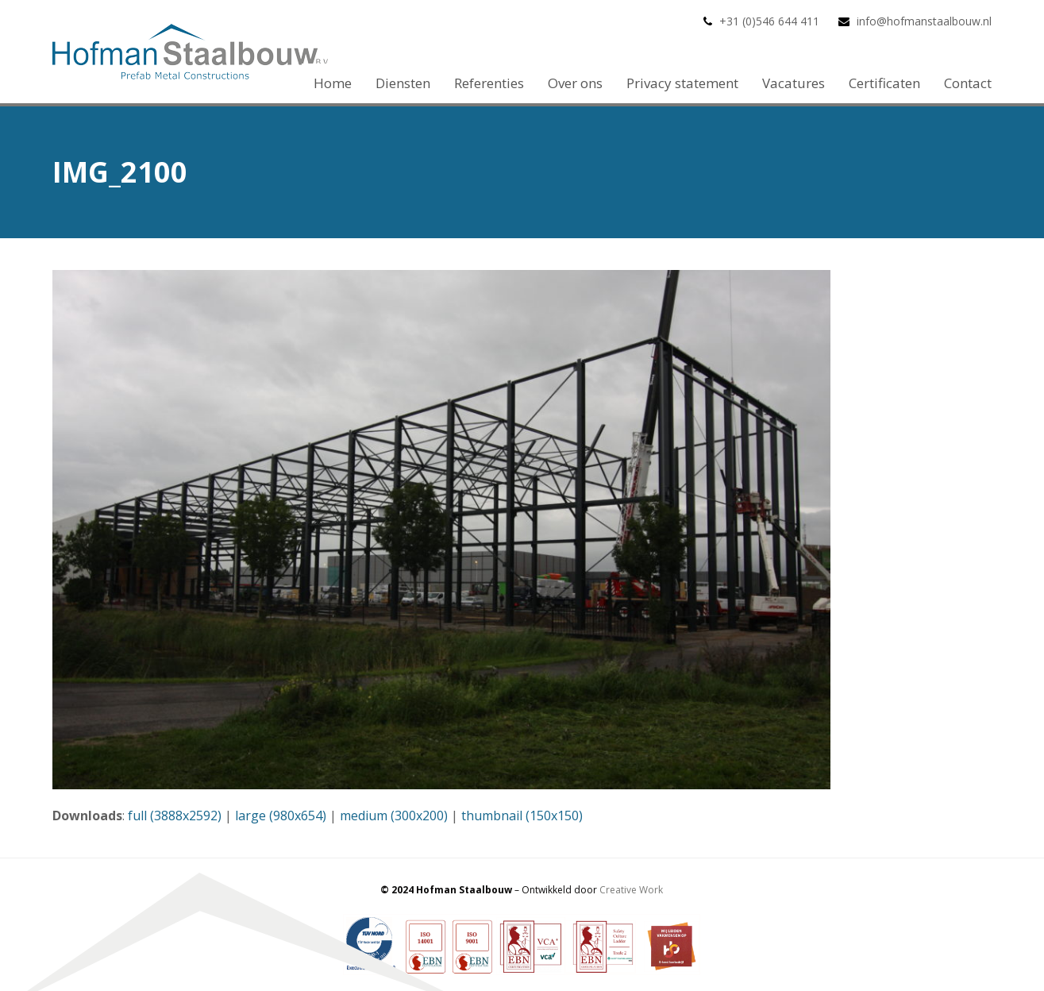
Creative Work (631, 890)
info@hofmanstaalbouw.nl (924, 21)
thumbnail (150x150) (522, 815)
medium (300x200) (394, 815)
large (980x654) (280, 815)
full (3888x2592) (175, 815)
